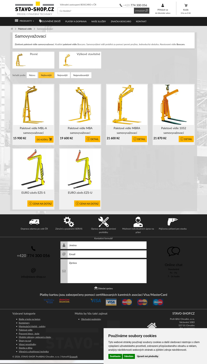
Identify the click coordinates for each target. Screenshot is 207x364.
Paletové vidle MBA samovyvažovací (80, 130)
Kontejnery (24, 322)
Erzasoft (74, 356)
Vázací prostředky (27, 344)
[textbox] (96, 11)
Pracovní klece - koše (29, 333)
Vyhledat (141, 11)
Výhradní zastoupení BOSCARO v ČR (78, 4)
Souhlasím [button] (115, 356)
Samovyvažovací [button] (30, 36)
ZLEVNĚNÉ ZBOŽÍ (51, 21)
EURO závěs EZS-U (80, 192)
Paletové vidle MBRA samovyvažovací (127, 130)
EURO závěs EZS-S (33, 192)
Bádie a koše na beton (29, 319)
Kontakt (141, 21)
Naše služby (98, 21)
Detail (93, 139)
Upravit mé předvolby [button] (147, 356)
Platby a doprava (76, 21)
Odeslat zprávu (103, 288)
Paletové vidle (25, 329)
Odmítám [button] (128, 356)
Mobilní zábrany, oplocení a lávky (35, 337)
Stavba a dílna (25, 347)
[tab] (103, 36)
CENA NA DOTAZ (40, 203)
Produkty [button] (24, 21)
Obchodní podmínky (91, 319)
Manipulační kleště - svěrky (32, 326)
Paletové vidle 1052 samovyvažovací (173, 130)
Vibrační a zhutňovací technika (34, 351)
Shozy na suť (25, 340)
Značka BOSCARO (121, 21)
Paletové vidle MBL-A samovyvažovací (33, 130)
